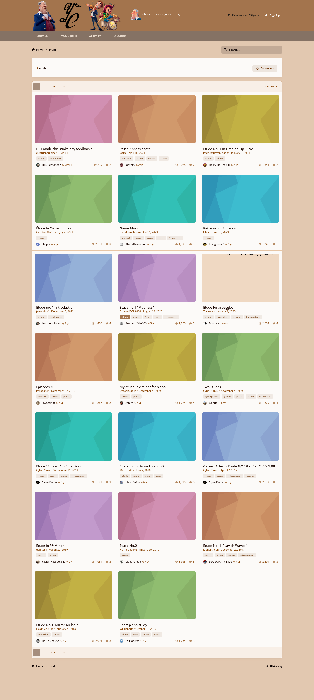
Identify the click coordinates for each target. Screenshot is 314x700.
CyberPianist (210, 391)
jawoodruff (42, 311)
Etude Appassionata (135, 149)
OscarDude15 (128, 391)
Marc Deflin (127, 470)
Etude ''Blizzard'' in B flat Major (60, 466)
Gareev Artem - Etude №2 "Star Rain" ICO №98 (239, 466)
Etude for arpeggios (218, 307)
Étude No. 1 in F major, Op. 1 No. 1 (230, 149)
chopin (46, 244)
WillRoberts (126, 629)
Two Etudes (212, 387)
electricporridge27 (47, 153)
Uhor (206, 232)
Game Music (129, 228)
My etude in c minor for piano (143, 387)
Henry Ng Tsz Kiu (219, 165)
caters (129, 403)
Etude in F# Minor (50, 545)
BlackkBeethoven (130, 232)
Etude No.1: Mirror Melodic (57, 625)
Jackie (123, 153)
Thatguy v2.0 (216, 244)
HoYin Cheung (128, 549)
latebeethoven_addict (216, 153)
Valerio (213, 403)
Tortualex (209, 311)
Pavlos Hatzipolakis (53, 561)
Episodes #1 (45, 387)
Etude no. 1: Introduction (55, 307)
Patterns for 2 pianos (219, 228)
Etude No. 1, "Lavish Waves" (225, 545)
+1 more (175, 237)
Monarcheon (133, 561)
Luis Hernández (51, 165)
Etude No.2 (128, 545)
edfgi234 (41, 549)
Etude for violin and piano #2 (142, 466)
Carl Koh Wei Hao (46, 232)
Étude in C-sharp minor (54, 228)
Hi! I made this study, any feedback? (64, 149)
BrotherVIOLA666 (130, 311)
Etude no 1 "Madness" (137, 307)
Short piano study (133, 625)
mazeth (130, 165)
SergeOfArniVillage (220, 561)
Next (53, 86)
